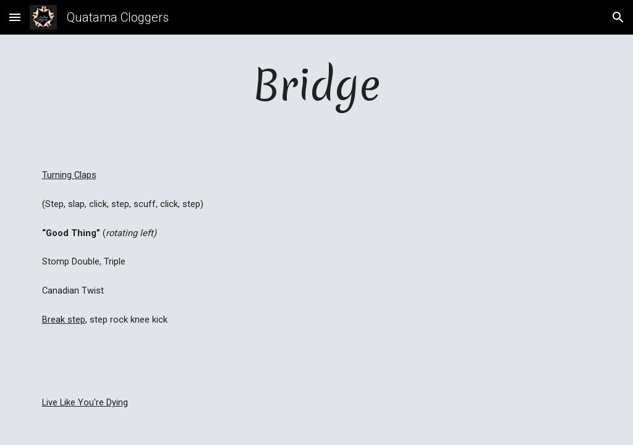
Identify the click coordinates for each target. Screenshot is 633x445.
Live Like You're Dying (85, 402)
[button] (15, 17)
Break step (63, 319)
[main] (317, 85)
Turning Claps (69, 174)
